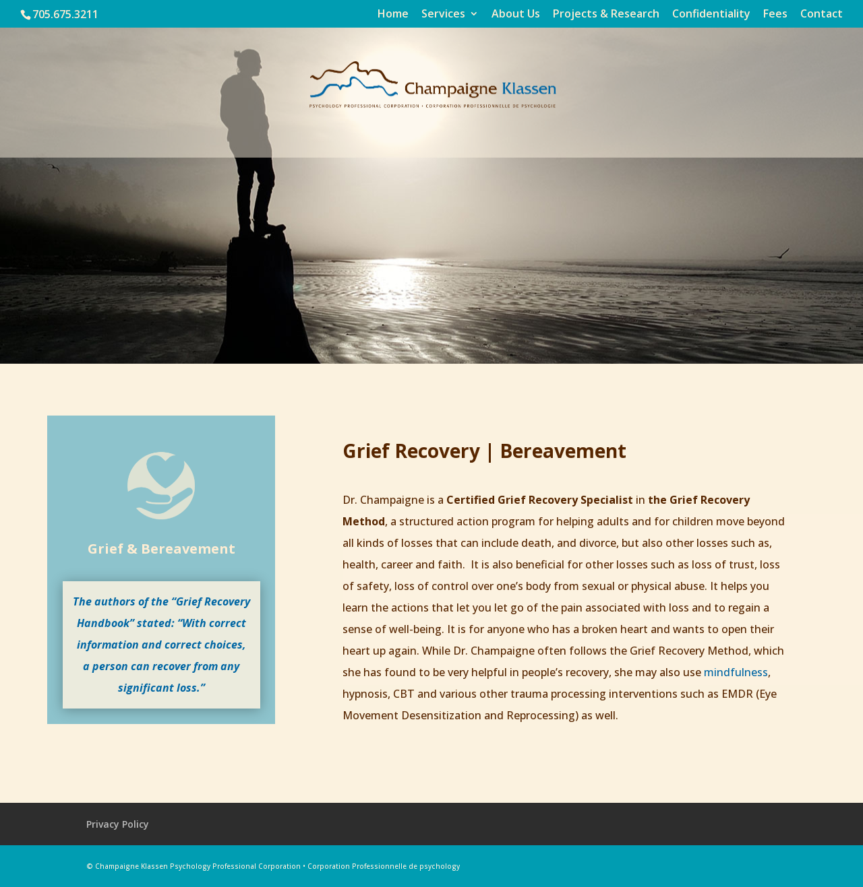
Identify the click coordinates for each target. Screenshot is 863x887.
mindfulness (736, 672)
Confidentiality (711, 14)
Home (393, 14)
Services (443, 14)
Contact (821, 14)
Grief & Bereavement (161, 548)
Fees (775, 14)
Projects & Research (606, 14)
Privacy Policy (117, 824)
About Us (516, 14)
